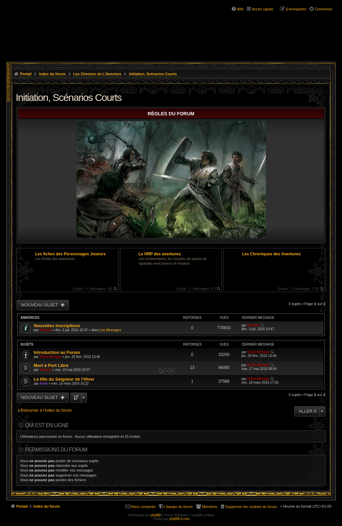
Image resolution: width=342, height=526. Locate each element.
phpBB (156, 515)
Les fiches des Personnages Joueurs (70, 254)
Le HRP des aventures (160, 254)
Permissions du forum (56, 449)
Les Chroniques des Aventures (271, 254)
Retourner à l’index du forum (46, 410)
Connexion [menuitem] (323, 9)
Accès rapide (262, 9)
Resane (45, 330)
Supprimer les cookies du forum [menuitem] (251, 507)
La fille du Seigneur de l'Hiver (64, 379)
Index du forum (52, 74)
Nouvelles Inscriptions (57, 325)
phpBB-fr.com (179, 519)
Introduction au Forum (57, 352)
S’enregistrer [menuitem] (296, 9)
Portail (25, 74)
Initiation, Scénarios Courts (153, 74)
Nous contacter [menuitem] (143, 507)
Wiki (240, 9)
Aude (43, 383)
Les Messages (110, 330)
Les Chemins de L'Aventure (97, 74)
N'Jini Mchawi (50, 357)
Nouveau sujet (40, 304)
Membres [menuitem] (209, 507)
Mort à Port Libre (51, 365)
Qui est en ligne (46, 425)
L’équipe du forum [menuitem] (178, 507)
